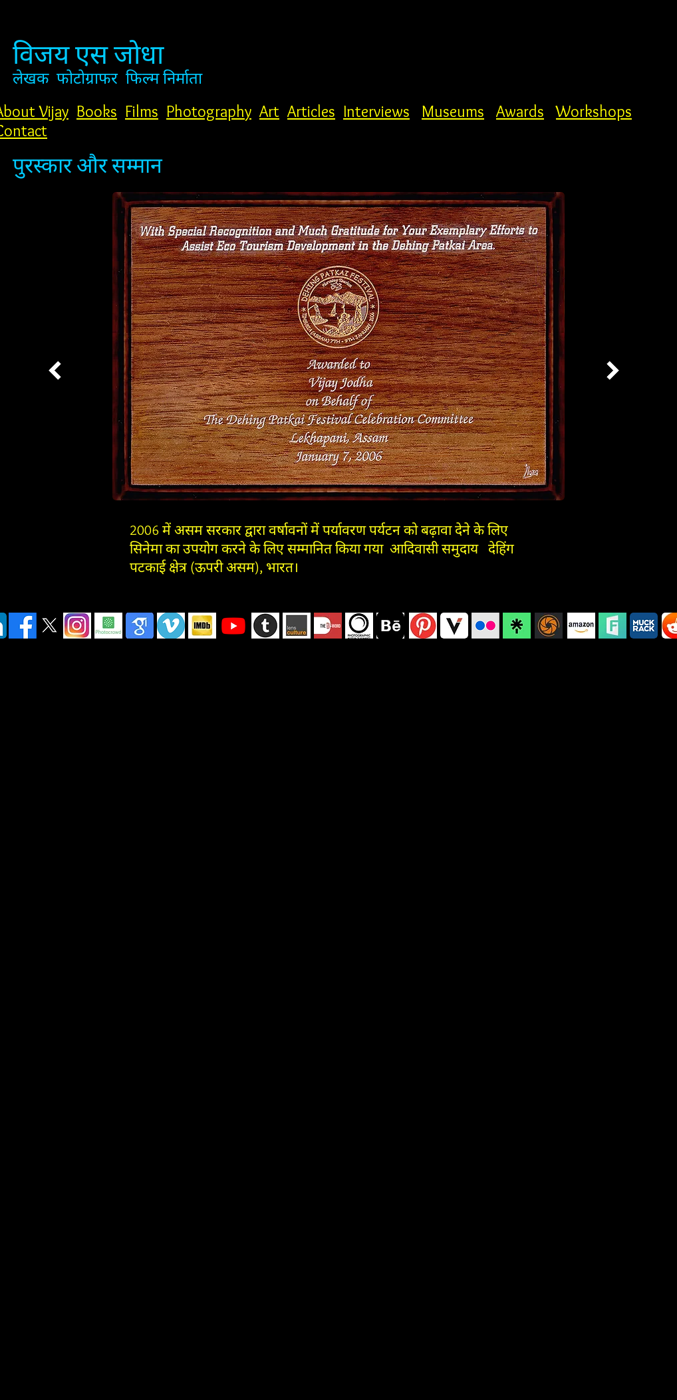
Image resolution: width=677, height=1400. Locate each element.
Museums (453, 111)
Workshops (594, 111)
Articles (311, 111)
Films (141, 111)
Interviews (376, 111)
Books (96, 111)
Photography (208, 111)
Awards (520, 111)
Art (269, 111)
